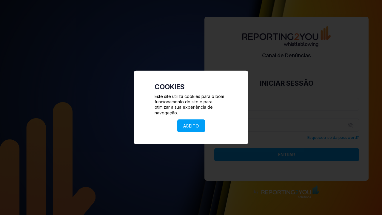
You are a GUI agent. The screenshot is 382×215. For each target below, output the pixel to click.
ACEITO (191, 125)
